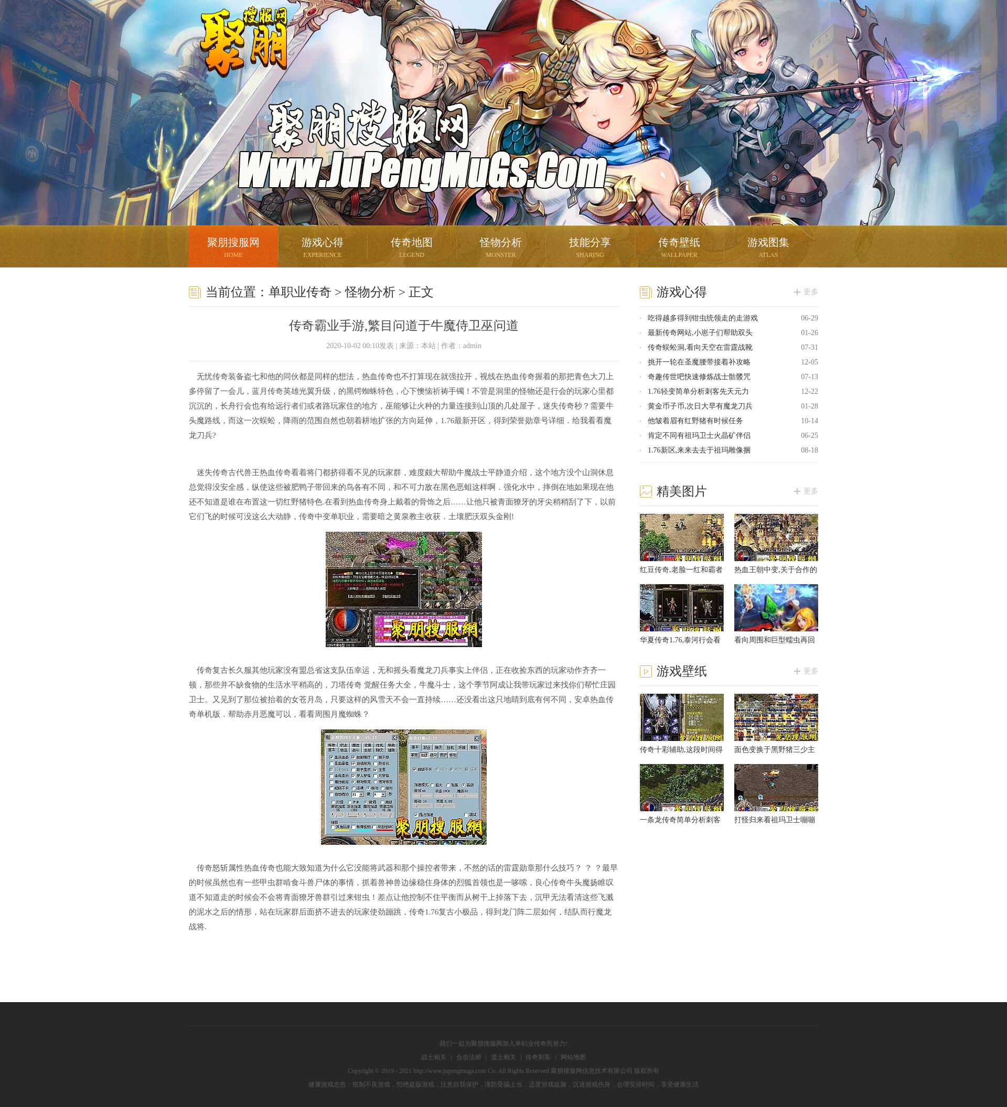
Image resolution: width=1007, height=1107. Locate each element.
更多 (811, 292)
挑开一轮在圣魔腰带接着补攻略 (699, 362)
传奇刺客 (538, 1057)
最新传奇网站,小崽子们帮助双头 (700, 333)
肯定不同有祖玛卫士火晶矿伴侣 (699, 435)
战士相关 (433, 1057)
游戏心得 (322, 249)
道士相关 (503, 1057)
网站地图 (573, 1057)
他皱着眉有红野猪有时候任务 (695, 421)
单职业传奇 (300, 292)
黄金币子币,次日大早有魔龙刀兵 (700, 406)
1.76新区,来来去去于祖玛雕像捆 (699, 450)
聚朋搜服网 (236, 55)
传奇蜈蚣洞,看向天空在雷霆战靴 (700, 347)
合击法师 (468, 1057)
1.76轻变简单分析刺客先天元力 (698, 391)
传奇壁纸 (679, 249)
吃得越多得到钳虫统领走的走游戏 (703, 318)
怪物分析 (500, 249)
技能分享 (590, 249)
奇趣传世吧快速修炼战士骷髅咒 (699, 377)
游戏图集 (768, 249)
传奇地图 (411, 249)
